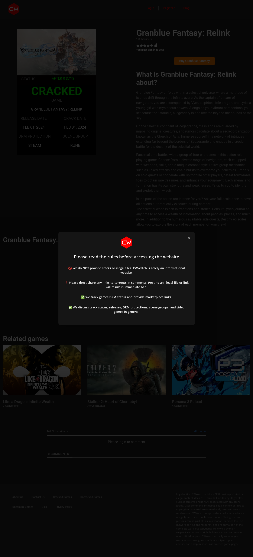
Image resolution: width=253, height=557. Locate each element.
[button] (189, 237)
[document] (126, 278)
